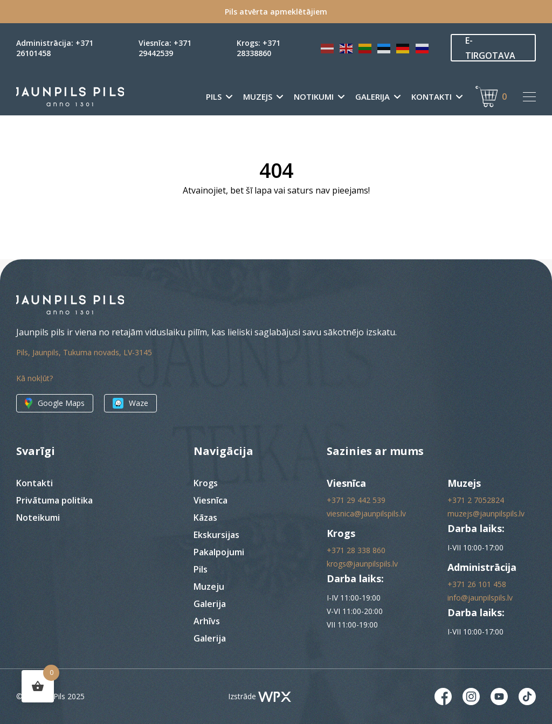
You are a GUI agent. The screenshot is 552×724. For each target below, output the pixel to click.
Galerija (372, 96)
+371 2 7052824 (475, 500)
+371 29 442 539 (356, 500)
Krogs (206, 483)
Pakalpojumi (219, 552)
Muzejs (257, 96)
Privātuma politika (54, 500)
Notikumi (314, 96)
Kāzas (205, 517)
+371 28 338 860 (356, 550)
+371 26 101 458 (476, 584)
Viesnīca (210, 500)
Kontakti (431, 96)
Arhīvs (207, 621)
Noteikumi (38, 517)
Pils (214, 96)
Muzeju (209, 586)
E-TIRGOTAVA (490, 48)
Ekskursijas (216, 535)
